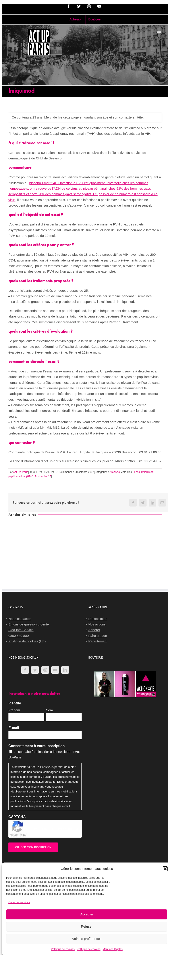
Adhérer (94, 630)
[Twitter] (35, 670)
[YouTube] (55, 670)
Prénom (14, 710)
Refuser (87, 926)
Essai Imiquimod (143, 472)
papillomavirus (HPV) (20, 476)
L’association (97, 619)
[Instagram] (45, 670)
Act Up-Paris (20, 472)
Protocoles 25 (43, 476)
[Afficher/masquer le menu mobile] (159, 32)
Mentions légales (113, 949)
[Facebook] (25, 670)
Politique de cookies (63, 949)
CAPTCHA (17, 817)
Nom (49, 710)
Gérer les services (19, 902)
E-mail (13, 728)
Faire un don (97, 635)
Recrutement (97, 641)
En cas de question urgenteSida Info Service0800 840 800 (28, 629)
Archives (115, 472)
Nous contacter (19, 619)
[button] (165, 869)
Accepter (86, 914)
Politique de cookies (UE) (27, 641)
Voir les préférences (87, 939)
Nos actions (97, 624)
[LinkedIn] (65, 670)
